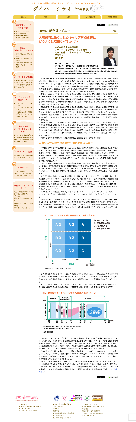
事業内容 (56, 411)
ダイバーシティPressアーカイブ (93, 406)
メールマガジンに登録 (89, 404)
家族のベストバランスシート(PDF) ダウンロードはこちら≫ (23, 205)
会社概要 (56, 409)
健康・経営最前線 (88, 415)
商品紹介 (85, 409)
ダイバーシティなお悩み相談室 (92, 413)
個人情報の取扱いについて (62, 415)
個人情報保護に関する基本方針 (63, 413)
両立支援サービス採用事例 (91, 411)
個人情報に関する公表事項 (62, 418)
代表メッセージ (58, 406)
